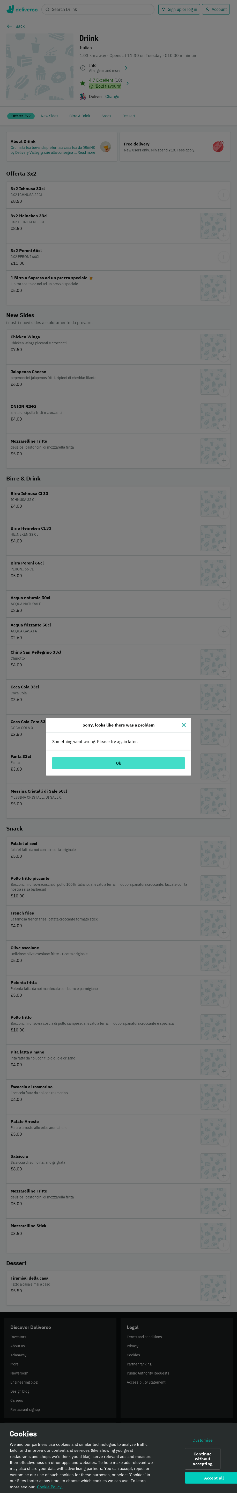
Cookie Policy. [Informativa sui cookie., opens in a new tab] (50, 1486)
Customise (202, 1439)
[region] (118, 1458)
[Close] (184, 725)
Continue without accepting (202, 1458)
